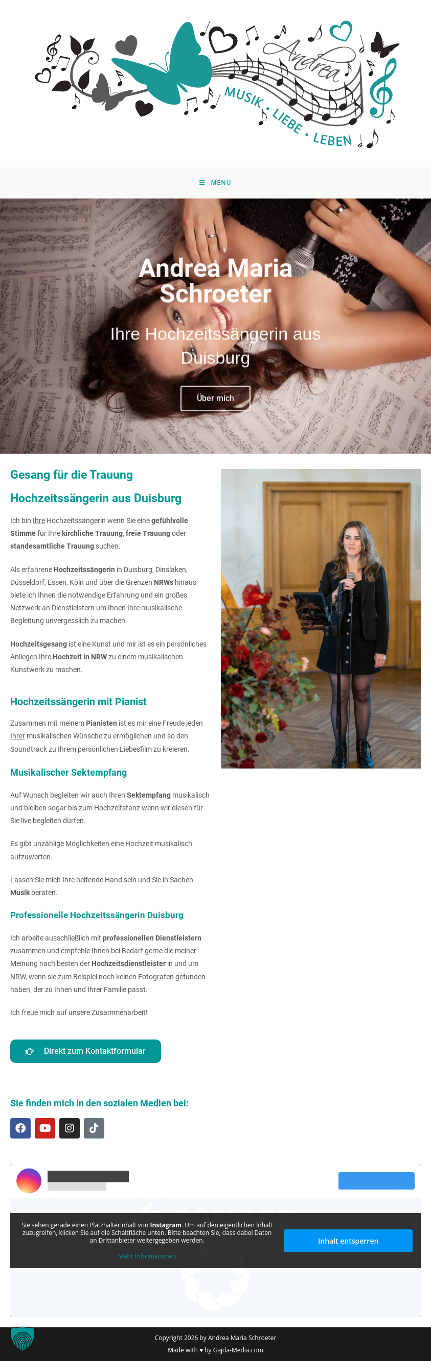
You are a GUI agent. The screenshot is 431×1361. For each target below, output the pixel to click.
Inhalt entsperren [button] (348, 1241)
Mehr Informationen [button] (147, 1256)
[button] (22, 1338)
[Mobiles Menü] (215, 182)
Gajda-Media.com (238, 1350)
